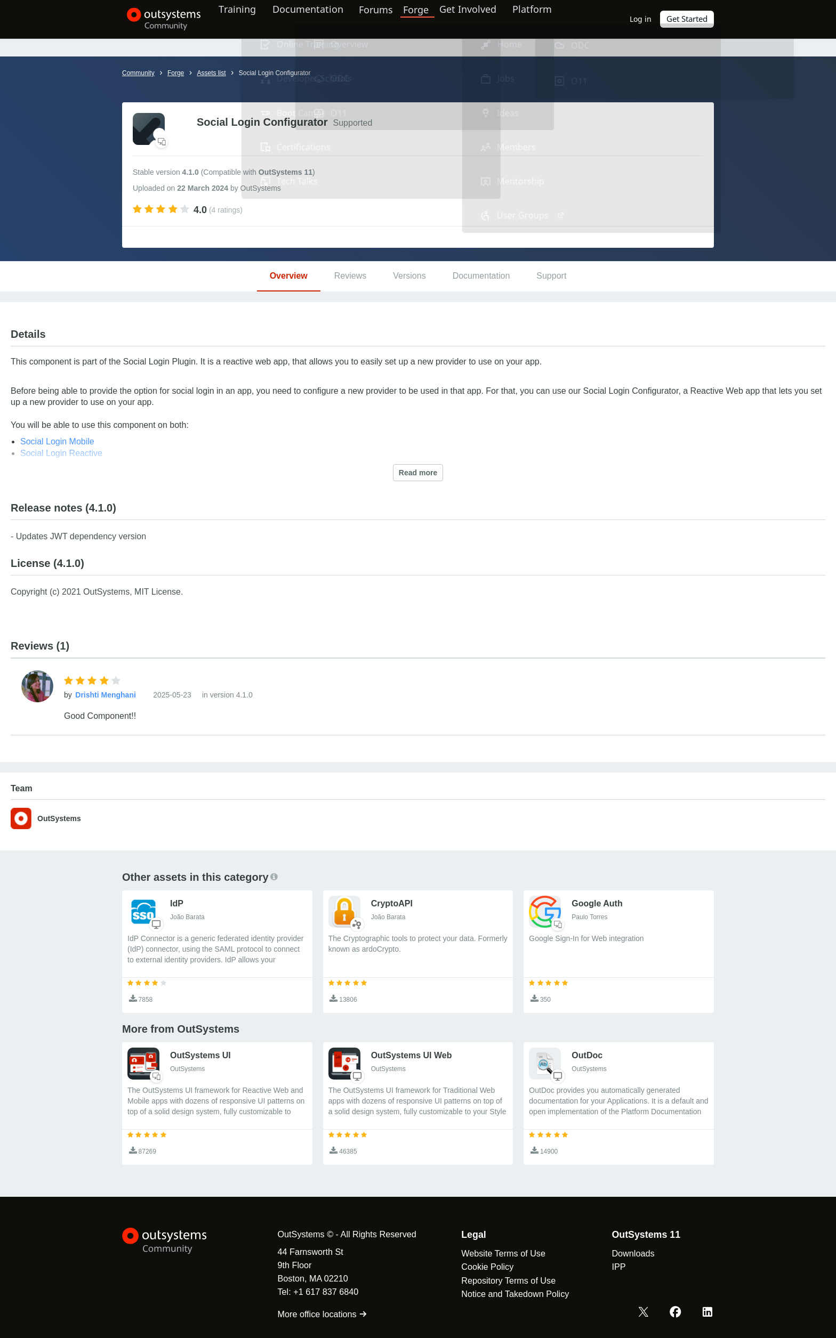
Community (138, 73)
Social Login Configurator (275, 73)
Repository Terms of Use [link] (502, 1280)
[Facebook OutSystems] (677, 1313)
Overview (289, 275)
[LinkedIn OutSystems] (708, 1313)
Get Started (687, 19)
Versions (409, 275)
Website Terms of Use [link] (497, 1253)
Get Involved (477, 19)
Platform (544, 19)
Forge (427, 19)
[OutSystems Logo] (175, 1241)
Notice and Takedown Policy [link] (509, 1294)
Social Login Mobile (57, 441)
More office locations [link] (316, 1314)
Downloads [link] (627, 1253)
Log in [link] (641, 19)
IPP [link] (613, 1266)
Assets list (211, 73)
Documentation (316, 19)
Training (243, 19)
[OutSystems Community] (159, 19)
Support (551, 275)
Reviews (350, 275)
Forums (387, 19)
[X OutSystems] (646, 1313)
